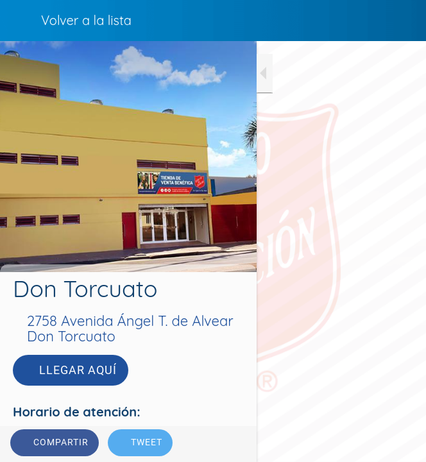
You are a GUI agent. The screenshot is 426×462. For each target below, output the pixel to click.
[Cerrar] (20, 20)
